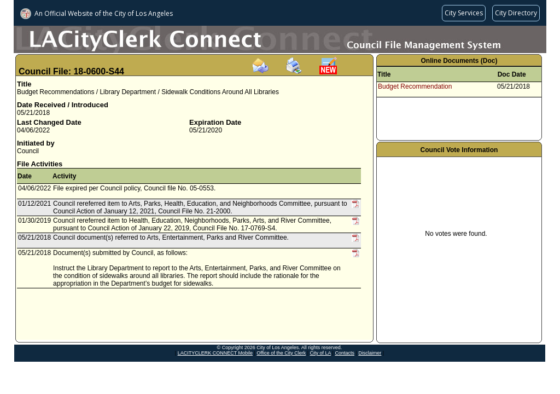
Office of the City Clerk (281, 353)
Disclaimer (369, 353)
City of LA (320, 353)
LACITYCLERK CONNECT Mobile (215, 353)
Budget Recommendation (415, 86)
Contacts (344, 353)
